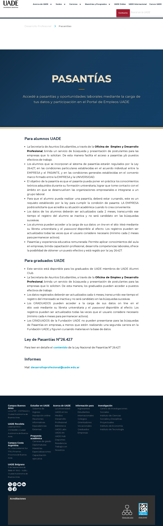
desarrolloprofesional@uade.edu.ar (55, 367)
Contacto (123, 13)
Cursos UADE (155, 4)
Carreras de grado (41, 441)
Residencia (61, 443)
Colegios (82, 419)
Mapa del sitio (127, 517)
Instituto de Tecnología (112, 429)
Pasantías (65, 26)
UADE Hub (60, 436)
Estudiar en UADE (40, 405)
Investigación (105, 405)
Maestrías (37, 448)
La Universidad (62, 408)
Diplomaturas (39, 445)
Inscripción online (41, 415)
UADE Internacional (138, 4)
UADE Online (120, 4)
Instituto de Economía (111, 426)
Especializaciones (41, 451)
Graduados (83, 429)
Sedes (61, 4)
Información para (85, 405)
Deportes (60, 440)
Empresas (83, 433)
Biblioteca (60, 426)
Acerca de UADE (43, 4)
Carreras (75, 4)
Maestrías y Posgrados (98, 4)
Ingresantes (84, 408)
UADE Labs (60, 429)
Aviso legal (143, 517)
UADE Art (59, 433)
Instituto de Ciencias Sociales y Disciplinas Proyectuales (111, 419)
